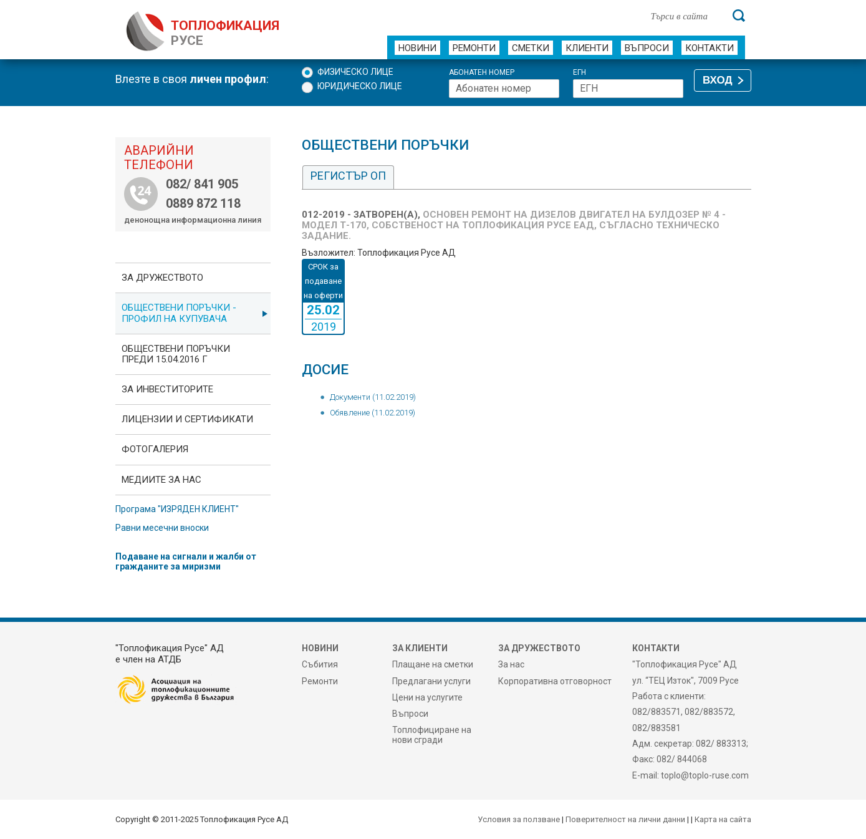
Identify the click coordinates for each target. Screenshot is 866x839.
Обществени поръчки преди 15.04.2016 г (176, 354)
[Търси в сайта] (685, 15)
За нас (511, 664)
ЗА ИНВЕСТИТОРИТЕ (167, 389)
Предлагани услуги (431, 681)
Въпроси (647, 48)
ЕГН (579, 73)
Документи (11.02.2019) (373, 397)
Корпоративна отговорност (555, 681)
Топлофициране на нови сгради (431, 735)
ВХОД (717, 80)
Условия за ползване (519, 819)
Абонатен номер (481, 73)
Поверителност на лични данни (625, 819)
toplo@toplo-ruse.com (705, 775)
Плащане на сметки (432, 664)
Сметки (530, 48)
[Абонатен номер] (504, 88)
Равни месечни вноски (162, 528)
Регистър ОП (348, 175)
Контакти (709, 48)
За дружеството (162, 277)
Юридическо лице (359, 86)
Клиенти (587, 48)
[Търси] (739, 15)
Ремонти (474, 48)
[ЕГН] (628, 88)
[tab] (348, 177)
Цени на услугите (427, 697)
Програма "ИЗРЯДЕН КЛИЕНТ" (177, 509)
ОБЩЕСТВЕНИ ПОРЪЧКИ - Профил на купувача (179, 313)
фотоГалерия (155, 449)
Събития (320, 664)
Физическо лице (355, 72)
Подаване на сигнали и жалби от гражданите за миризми (185, 561)
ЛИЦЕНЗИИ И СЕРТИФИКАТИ (187, 419)
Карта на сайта (723, 819)
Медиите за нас (161, 479)
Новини (417, 48)
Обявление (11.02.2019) (372, 412)
